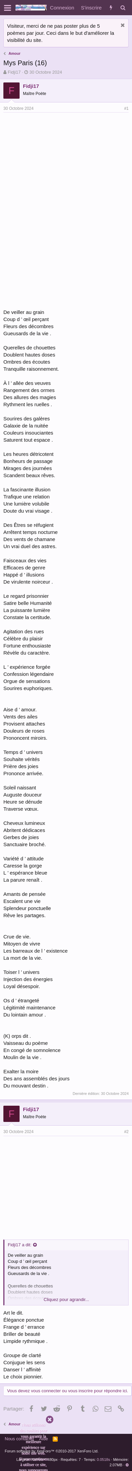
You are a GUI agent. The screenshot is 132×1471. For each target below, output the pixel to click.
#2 (126, 1131)
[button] (7, 8)
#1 (126, 108)
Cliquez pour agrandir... (66, 1299)
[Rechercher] (123, 7)
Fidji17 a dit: (19, 1244)
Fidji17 (14, 72)
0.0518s (103, 1459)
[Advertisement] (60, 163)
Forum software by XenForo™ (52, 1451)
